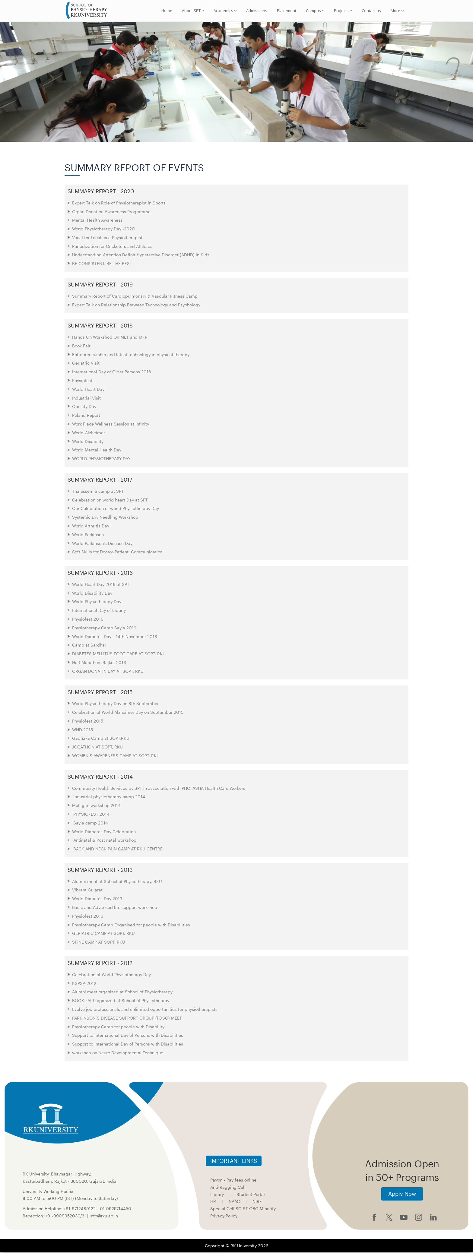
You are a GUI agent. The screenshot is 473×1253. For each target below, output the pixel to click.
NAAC (234, 1202)
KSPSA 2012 (84, 983)
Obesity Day (84, 407)
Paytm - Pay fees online (233, 1180)
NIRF (257, 1202)
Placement (286, 10)
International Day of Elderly (99, 611)
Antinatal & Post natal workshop (104, 840)
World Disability (87, 442)
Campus (315, 10)
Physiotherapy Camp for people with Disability (118, 1027)
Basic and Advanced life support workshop (114, 908)
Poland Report (86, 416)
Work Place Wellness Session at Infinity (110, 424)
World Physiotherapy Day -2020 (103, 229)
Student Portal (251, 1195)
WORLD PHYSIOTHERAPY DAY (101, 459)
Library (217, 1195)
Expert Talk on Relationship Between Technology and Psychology (136, 305)
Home (166, 10)
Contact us (371, 10)
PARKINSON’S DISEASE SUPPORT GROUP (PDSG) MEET (127, 1018)
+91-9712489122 (80, 1209)
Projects (343, 10)
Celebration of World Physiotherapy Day (111, 975)
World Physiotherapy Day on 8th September (115, 704)
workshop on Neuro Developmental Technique (117, 1053)
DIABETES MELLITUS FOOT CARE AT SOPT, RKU (119, 654)
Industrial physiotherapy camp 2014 (108, 797)
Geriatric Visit (86, 363)
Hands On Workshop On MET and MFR (110, 337)
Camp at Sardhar (89, 645)
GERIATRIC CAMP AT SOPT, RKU (103, 934)
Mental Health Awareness (97, 220)
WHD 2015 (82, 730)
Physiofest (82, 381)
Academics (225, 10)
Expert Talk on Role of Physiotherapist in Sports (119, 203)
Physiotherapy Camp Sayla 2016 (104, 628)
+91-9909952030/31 (66, 1216)
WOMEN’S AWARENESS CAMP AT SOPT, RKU (116, 756)
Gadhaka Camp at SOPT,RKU (100, 739)
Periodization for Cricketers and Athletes (112, 246)
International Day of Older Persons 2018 (111, 372)
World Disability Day (92, 593)
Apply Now (402, 1194)
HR (213, 1202)
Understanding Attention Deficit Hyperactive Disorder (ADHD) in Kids (140, 255)
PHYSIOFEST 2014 (91, 815)
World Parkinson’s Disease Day (102, 543)
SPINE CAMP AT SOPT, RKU (98, 942)
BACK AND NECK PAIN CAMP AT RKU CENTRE (117, 849)
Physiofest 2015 (87, 721)
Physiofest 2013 (87, 916)
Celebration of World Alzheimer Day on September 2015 (127, 713)
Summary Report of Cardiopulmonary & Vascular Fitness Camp (135, 296)
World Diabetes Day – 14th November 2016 (114, 637)
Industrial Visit (86, 398)
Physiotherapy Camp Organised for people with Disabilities (131, 925)
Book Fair (81, 346)
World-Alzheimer (88, 433)
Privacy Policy (223, 1216)
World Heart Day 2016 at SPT (100, 584)
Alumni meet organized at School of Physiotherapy (122, 992)
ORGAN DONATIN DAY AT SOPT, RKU (108, 671)
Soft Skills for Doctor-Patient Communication (117, 552)
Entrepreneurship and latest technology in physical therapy (130, 355)
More (397, 10)
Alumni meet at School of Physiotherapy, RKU (117, 881)
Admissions (256, 10)
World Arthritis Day (90, 526)
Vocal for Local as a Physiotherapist (107, 238)
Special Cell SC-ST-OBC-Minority (243, 1209)
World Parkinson (88, 535)
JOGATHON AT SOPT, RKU (97, 747)
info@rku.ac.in (104, 1216)
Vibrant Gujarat (87, 890)
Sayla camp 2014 (90, 823)
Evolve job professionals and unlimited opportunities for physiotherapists (144, 1009)
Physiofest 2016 (87, 619)
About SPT (193, 10)
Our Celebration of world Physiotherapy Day (115, 509)
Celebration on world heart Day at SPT (110, 500)
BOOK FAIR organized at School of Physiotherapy (120, 1001)
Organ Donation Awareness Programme (111, 212)
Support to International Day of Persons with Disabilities (127, 1036)
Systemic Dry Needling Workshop (105, 518)
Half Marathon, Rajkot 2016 (99, 663)
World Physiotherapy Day (96, 602)
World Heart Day (88, 389)
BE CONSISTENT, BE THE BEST (102, 264)
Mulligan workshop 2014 (97, 806)
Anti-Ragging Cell (228, 1187)
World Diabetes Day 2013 (97, 899)
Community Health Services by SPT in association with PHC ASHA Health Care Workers (158, 788)
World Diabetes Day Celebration (104, 832)
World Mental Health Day (96, 450)
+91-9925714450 (114, 1209)
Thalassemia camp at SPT (98, 491)
